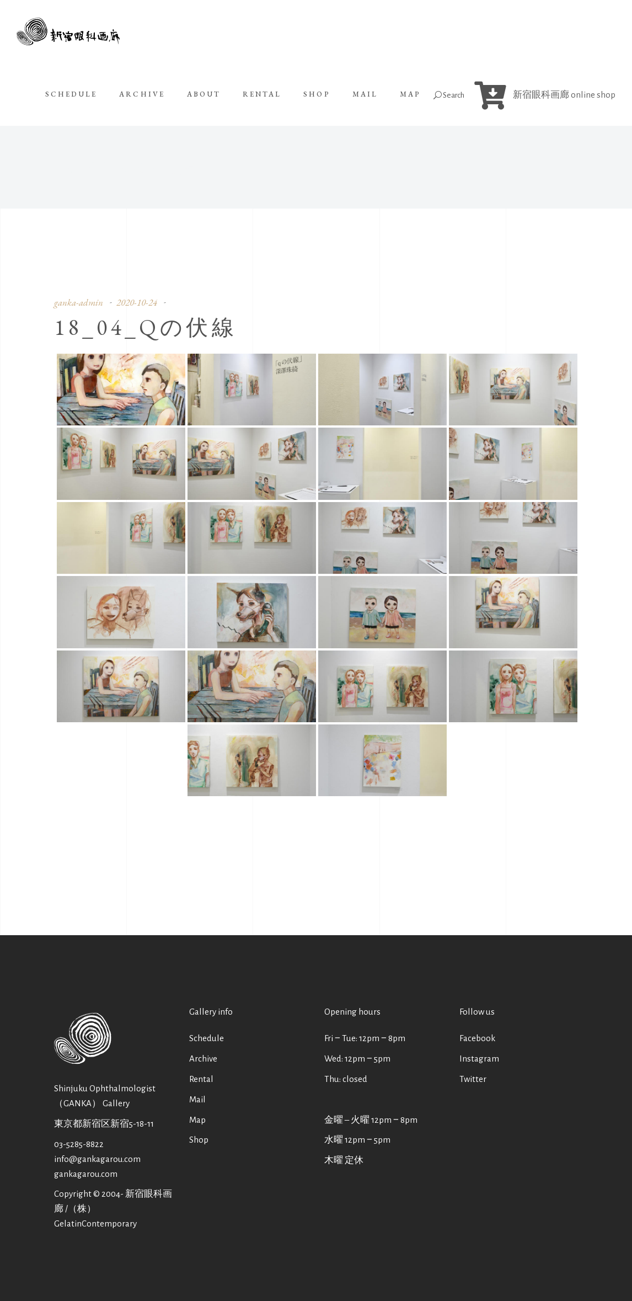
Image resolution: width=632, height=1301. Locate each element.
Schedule (206, 1038)
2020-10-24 (136, 302)
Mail (197, 1099)
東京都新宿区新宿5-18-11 (104, 1123)
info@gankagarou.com (97, 1159)
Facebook (477, 1038)
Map (197, 1119)
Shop (198, 1139)
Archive (203, 1058)
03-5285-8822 (79, 1144)
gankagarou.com (85, 1174)
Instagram (479, 1058)
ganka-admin (78, 302)
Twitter (472, 1079)
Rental (201, 1079)
